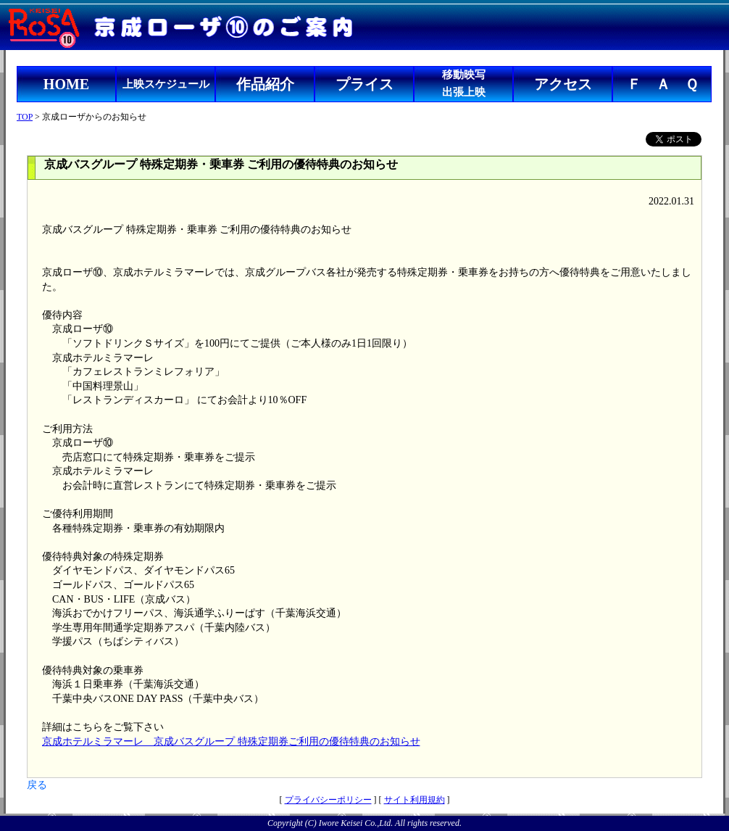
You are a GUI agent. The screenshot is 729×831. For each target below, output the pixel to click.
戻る (37, 785)
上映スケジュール (165, 84)
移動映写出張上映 (464, 83)
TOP (25, 117)
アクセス (563, 84)
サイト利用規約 (414, 800)
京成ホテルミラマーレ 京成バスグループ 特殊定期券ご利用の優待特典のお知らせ (231, 741)
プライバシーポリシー (328, 800)
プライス (364, 84)
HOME (66, 84)
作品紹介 (265, 84)
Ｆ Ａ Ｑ (662, 84)
